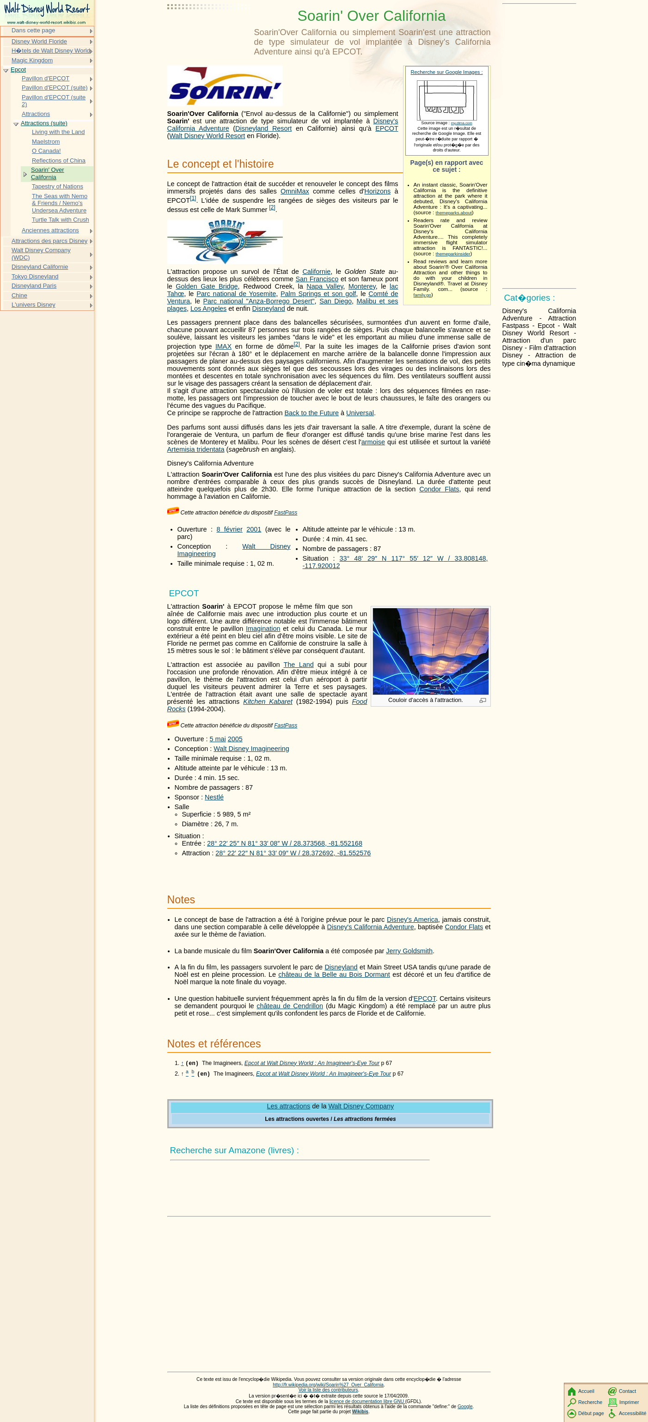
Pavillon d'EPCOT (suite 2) (54, 101)
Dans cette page (33, 30)
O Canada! (46, 150)
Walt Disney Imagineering (251, 748)
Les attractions (289, 1107)
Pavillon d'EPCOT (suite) (55, 87)
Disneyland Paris (34, 285)
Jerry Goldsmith (409, 951)
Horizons (377, 191)
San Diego (335, 301)
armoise (373, 442)
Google (465, 1407)
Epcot (18, 69)
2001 (253, 529)
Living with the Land (58, 131)
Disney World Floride (39, 41)
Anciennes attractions (50, 230)
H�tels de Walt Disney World (51, 50)
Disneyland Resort (263, 128)
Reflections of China (59, 160)
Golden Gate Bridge (207, 286)
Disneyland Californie (40, 266)
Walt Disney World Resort (207, 135)
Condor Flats (439, 489)
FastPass (285, 512)
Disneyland (268, 308)
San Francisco (316, 279)
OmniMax (295, 191)
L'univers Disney (33, 304)
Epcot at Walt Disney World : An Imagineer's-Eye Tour (312, 1064)
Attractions (36, 113)
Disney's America (412, 919)
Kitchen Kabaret (267, 701)
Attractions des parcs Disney (49, 240)
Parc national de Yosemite (236, 293)
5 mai (217, 739)
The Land (299, 664)
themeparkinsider (453, 253)
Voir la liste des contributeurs (328, 1390)
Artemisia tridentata (196, 449)
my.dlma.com (461, 123)
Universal (360, 413)
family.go (422, 294)
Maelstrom (46, 141)
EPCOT (386, 128)
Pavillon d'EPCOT (45, 78)
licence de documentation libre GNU (367, 1402)
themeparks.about (454, 212)
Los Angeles (208, 308)
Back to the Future (311, 413)
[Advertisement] (209, 30)
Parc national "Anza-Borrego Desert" (258, 301)
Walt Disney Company (361, 1107)
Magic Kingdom (32, 60)
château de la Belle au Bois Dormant (334, 974)
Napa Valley (324, 286)
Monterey (362, 286)
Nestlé (214, 797)
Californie (316, 271)
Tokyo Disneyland (35, 276)
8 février (229, 529)
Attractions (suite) (44, 123)
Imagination (263, 628)
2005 (235, 739)
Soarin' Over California (47, 173)
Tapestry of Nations (57, 186)
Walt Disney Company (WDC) (41, 254)
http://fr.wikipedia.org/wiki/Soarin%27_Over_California (328, 1385)
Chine (19, 295)
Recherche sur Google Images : (447, 72)
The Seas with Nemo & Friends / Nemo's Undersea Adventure (59, 203)
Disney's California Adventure (370, 927)
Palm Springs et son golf (318, 293)
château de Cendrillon (290, 1006)
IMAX (223, 346)
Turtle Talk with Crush (60, 219)
